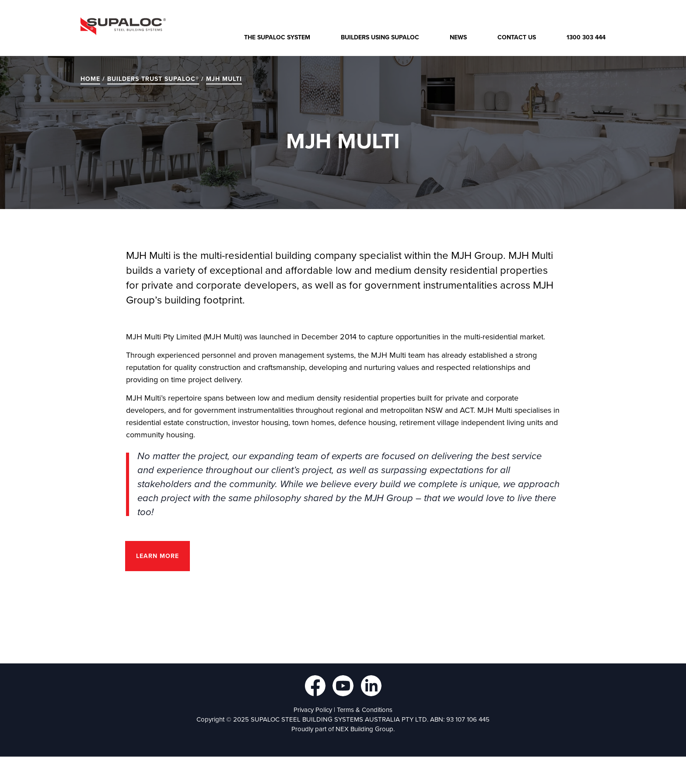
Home (90, 79)
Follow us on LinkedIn (371, 685)
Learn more (157, 556)
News (458, 37)
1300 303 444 (586, 37)
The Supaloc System (277, 37)
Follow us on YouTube (343, 685)
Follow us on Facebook (315, 685)
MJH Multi (224, 79)
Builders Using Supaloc (380, 37)
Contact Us (516, 37)
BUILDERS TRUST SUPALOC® (153, 79)
